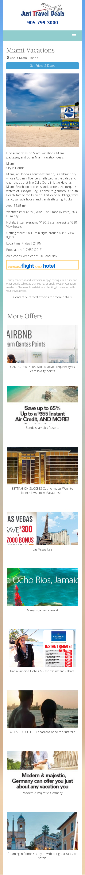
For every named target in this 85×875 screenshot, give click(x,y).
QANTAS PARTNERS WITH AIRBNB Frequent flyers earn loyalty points (42, 349)
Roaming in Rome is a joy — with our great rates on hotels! (42, 836)
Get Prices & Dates (42, 66)
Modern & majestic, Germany (42, 773)
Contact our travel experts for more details (42, 297)
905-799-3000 (42, 22)
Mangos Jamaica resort (42, 590)
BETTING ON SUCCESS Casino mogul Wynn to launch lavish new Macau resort (42, 471)
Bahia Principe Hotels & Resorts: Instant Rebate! (42, 651)
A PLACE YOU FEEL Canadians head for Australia (42, 712)
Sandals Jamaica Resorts (42, 408)
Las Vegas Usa (42, 529)
